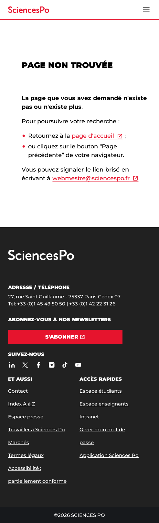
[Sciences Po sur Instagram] (52, 365)
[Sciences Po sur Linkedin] (12, 365)
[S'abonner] (65, 337)
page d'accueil (93, 135)
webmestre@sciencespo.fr (91, 178)
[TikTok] (65, 365)
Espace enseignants (104, 404)
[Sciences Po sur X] (25, 365)
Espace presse (25, 417)
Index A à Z (21, 404)
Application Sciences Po (109, 455)
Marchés (18, 442)
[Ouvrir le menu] (146, 9)
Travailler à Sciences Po (36, 429)
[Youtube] (78, 365)
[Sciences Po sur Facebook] (39, 365)
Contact (18, 391)
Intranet (89, 417)
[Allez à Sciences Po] (41, 258)
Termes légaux (26, 455)
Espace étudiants (101, 391)
